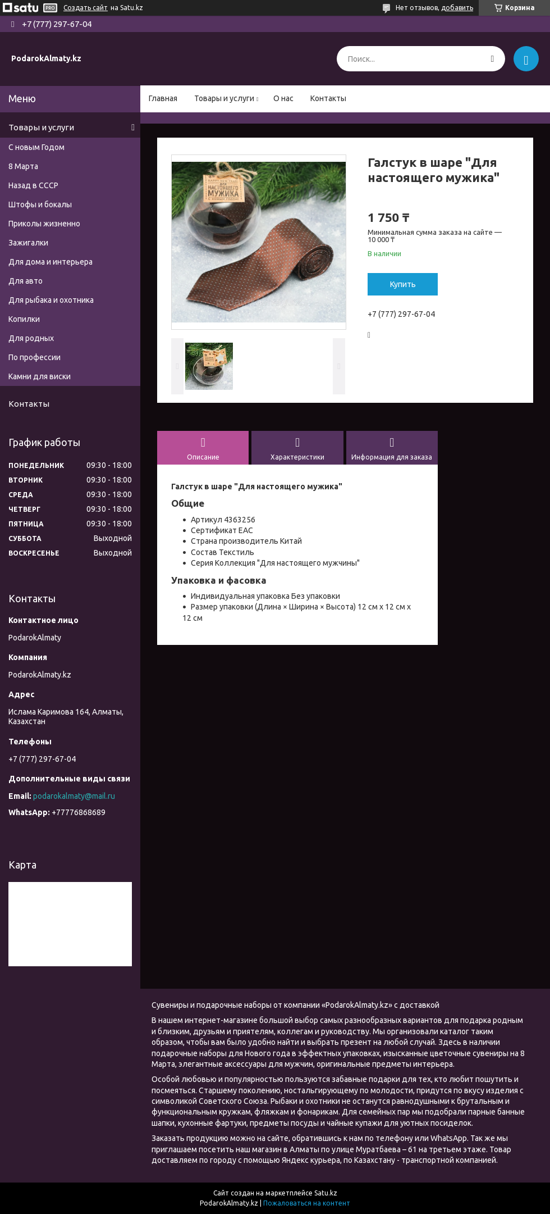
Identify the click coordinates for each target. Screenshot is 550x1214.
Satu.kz (325, 1193)
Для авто (25, 280)
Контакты (328, 98)
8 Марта (23, 166)
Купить (403, 284)
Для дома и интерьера (50, 261)
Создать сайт (85, 7)
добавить (457, 7)
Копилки (24, 319)
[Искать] (492, 58)
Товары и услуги (224, 98)
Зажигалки (28, 242)
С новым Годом (36, 147)
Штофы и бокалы (40, 204)
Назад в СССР (33, 185)
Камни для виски (39, 376)
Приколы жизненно (44, 223)
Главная (163, 98)
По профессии (34, 357)
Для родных (31, 338)
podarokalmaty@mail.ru (74, 796)
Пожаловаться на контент (306, 1203)
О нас (283, 98)
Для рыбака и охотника (51, 299)
